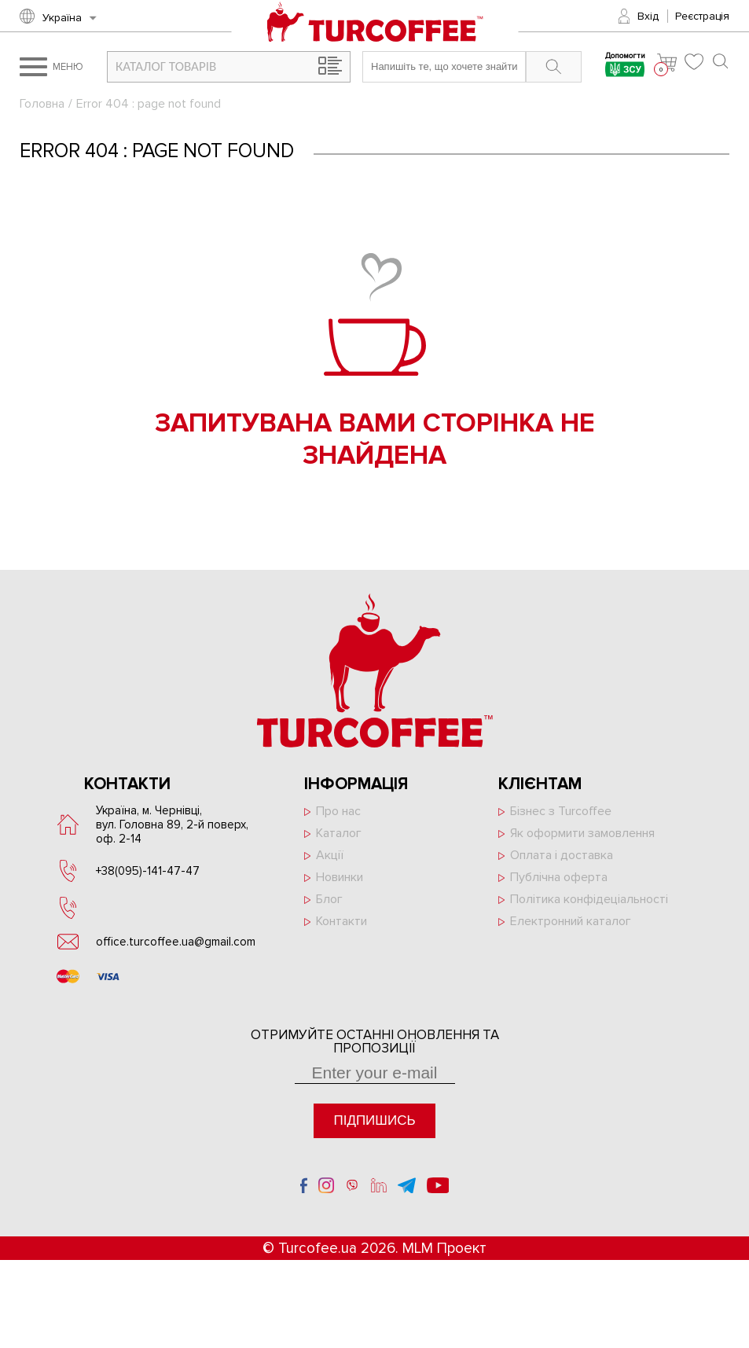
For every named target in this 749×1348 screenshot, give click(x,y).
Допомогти (625, 66)
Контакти (341, 921)
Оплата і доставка (561, 855)
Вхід (648, 16)
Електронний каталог (570, 921)
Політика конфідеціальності (589, 899)
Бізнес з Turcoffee (560, 811)
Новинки (339, 877)
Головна (42, 104)
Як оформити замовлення (582, 833)
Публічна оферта (559, 877)
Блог (329, 899)
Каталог (339, 833)
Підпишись (374, 1120)
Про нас (338, 811)
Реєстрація (702, 16)
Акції (329, 855)
